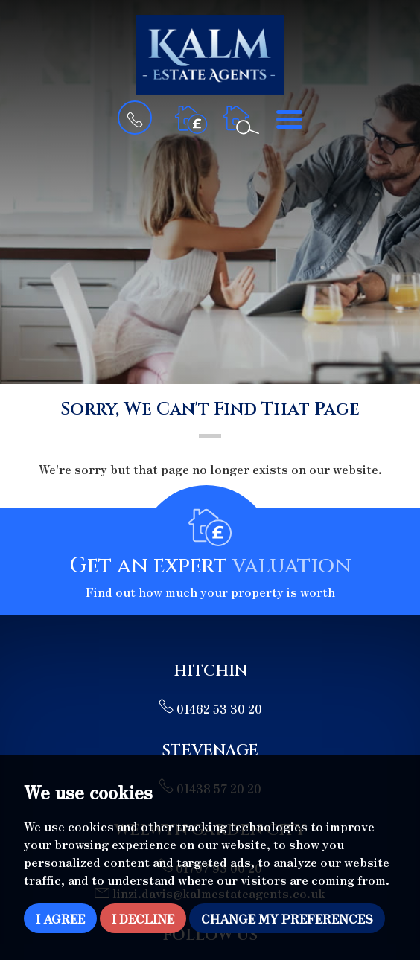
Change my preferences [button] (287, 918)
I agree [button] (60, 918)
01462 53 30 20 (210, 708)
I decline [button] (143, 918)
